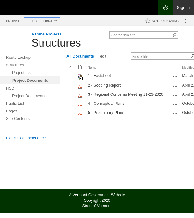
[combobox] (141, 34)
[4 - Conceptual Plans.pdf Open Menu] (175, 104)
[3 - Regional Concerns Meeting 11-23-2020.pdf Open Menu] (175, 95)
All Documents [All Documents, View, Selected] (80, 56)
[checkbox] (70, 67)
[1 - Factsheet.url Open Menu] (175, 76)
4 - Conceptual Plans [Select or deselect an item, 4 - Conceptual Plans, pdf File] (106, 103)
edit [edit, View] (103, 56)
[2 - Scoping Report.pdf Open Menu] (175, 86)
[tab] (13, 20)
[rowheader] (71, 76)
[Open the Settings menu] (165, 7)
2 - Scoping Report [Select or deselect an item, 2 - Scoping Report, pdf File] (104, 85)
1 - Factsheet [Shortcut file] (99, 75)
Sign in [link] (183, 7)
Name (92, 67)
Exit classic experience (26, 138)
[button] (174, 35)
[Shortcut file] (80, 79)
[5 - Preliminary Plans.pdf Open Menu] (175, 113)
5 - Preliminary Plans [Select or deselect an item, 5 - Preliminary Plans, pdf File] (106, 112)
